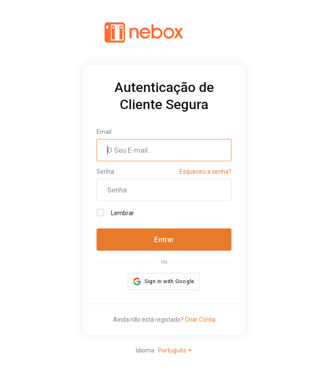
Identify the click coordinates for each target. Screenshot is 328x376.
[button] (164, 281)
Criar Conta (200, 319)
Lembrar (115, 212)
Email (104, 131)
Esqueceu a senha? (205, 171)
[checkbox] (100, 212)
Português (175, 350)
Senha (105, 171)
